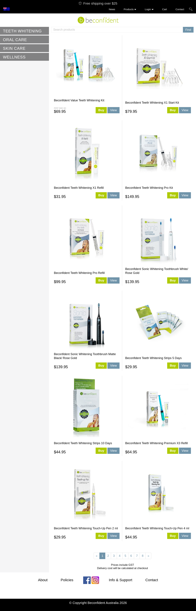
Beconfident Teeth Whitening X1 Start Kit (152, 102)
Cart (164, 9)
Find (188, 29)
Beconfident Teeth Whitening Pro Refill (79, 273)
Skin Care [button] (14, 48)
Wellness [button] (14, 57)
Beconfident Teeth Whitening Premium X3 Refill (156, 443)
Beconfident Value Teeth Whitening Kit (79, 100)
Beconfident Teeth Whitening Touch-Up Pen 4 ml (157, 528)
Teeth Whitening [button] (22, 31)
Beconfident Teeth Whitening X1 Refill (79, 187)
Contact (180, 9)
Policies (67, 580)
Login (148, 9)
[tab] (24, 31)
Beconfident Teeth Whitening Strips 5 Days (153, 358)
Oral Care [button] (15, 39)
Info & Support (120, 580)
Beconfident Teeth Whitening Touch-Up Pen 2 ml (86, 528)
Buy (101, 110)
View (113, 110)
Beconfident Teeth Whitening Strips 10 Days (83, 443)
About (43, 580)
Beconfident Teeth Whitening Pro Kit (149, 187)
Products (129, 9)
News (112, 9)
